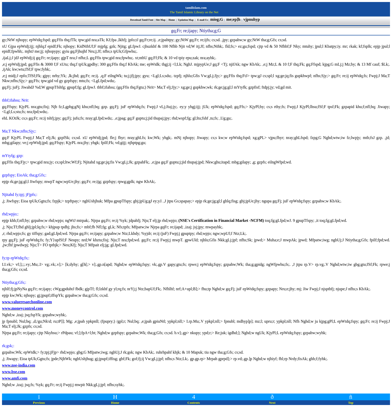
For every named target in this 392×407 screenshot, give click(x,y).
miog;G (216, 19)
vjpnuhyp (252, 19)
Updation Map (186, 19)
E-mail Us (202, 19)
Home (172, 19)
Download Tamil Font (142, 19)
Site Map (161, 19)
